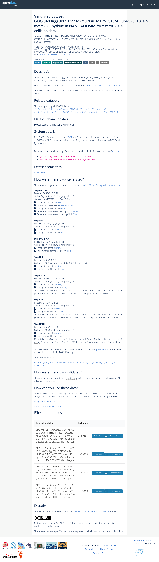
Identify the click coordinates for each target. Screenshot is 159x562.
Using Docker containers (45, 401)
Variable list (39, 172)
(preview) (58, 202)
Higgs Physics (57, 63)
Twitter (96, 553)
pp (97, 63)
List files (98, 436)
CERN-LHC (104, 63)
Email (104, 553)
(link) (70, 205)
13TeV (92, 63)
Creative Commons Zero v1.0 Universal (91, 511)
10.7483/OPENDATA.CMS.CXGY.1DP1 (55, 54)
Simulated (46, 63)
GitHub (110, 549)
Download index (112, 436)
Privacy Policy (91, 549)
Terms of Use (109, 545)
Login (132, 4)
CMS (85, 63)
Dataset (37, 63)
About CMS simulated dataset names (103, 85)
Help (102, 549)
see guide (116, 151)
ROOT (69, 137)
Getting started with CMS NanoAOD (51, 406)
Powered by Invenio (143, 540)
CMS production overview (102, 185)
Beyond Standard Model (73, 63)
